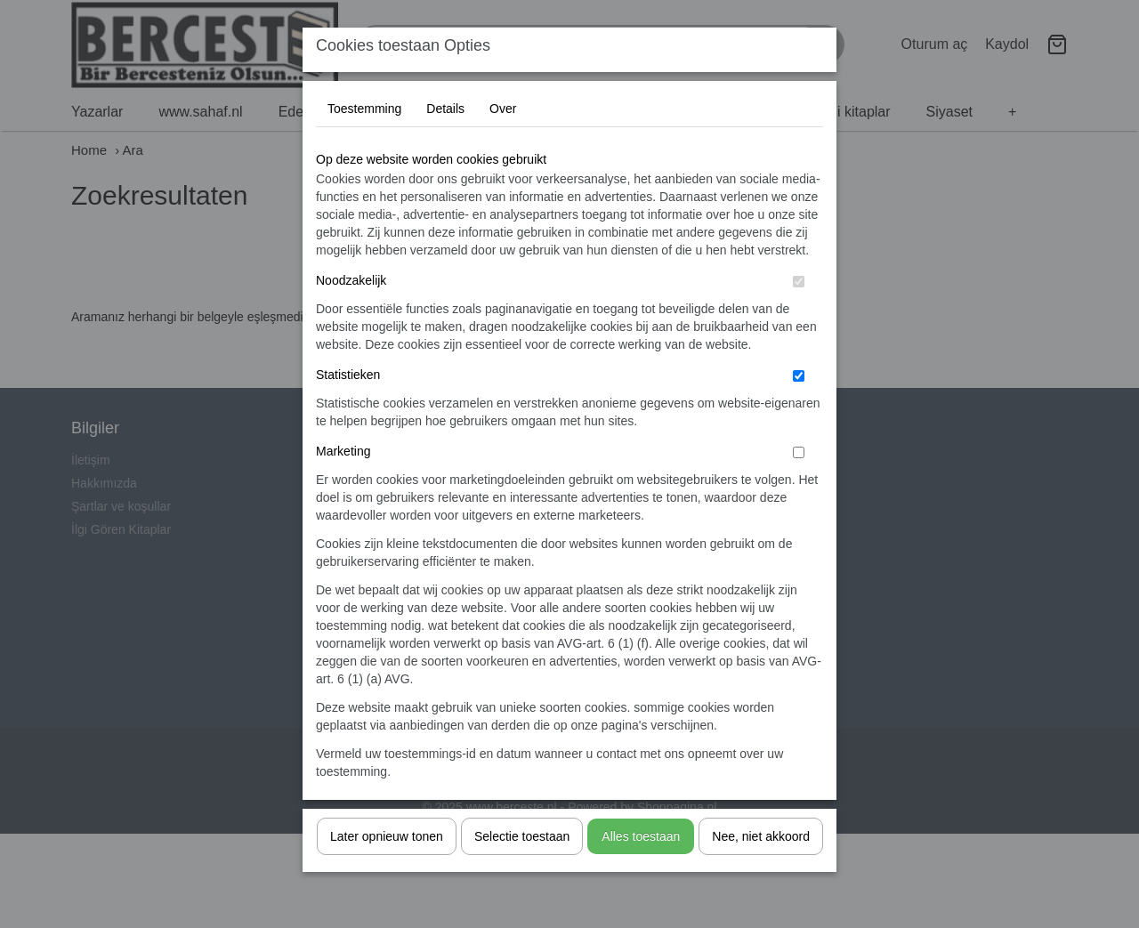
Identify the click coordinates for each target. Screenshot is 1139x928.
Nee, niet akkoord (761, 872)
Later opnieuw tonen (386, 872)
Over (502, 144)
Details (445, 144)
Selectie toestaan (522, 872)
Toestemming (364, 144)
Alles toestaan (641, 872)
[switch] (798, 317)
